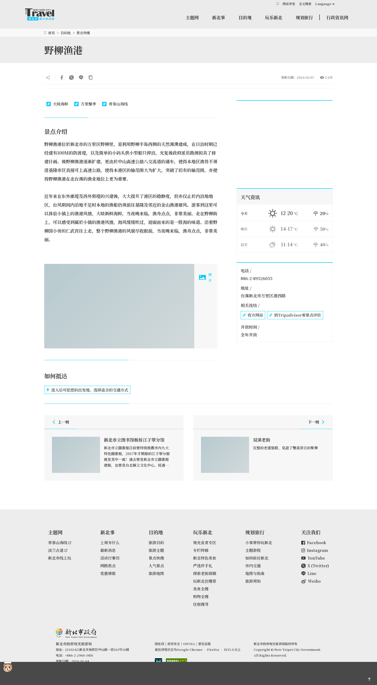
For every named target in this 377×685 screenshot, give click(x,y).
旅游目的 (156, 542)
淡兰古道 (57, 550)
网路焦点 (108, 565)
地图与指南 (254, 573)
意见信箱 (204, 643)
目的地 (245, 17)
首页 (51, 32)
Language (323, 3)
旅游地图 (156, 573)
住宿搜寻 (200, 604)
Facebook (313, 542)
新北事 (218, 17)
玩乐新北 (273, 17)
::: (277, 3)
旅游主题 (156, 550)
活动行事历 (109, 558)
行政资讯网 (337, 17)
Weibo (311, 581)
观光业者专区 (204, 542)
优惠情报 (108, 573)
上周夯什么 (109, 542)
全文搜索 (305, 3)
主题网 (192, 17)
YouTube (313, 558)
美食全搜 (200, 589)
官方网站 (253, 315)
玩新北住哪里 (204, 581)
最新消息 (108, 550)
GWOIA (189, 643)
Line (308, 573)
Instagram (314, 550)
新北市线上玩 (59, 558)
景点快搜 (83, 32)
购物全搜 (200, 596)
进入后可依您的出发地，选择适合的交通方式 (87, 390)
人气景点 (156, 565)
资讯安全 (173, 643)
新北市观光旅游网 (44, 14)
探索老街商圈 (204, 573)
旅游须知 (253, 581)
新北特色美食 (204, 558)
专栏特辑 (200, 550)
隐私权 (159, 643)
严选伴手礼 (202, 565)
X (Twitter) (315, 565)
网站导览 (289, 3)
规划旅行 (304, 17)
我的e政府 (158, 662)
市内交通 (253, 565)
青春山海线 (59, 542)
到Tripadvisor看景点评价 (295, 315)
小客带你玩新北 (258, 542)
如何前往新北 (256, 558)
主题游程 (253, 550)
